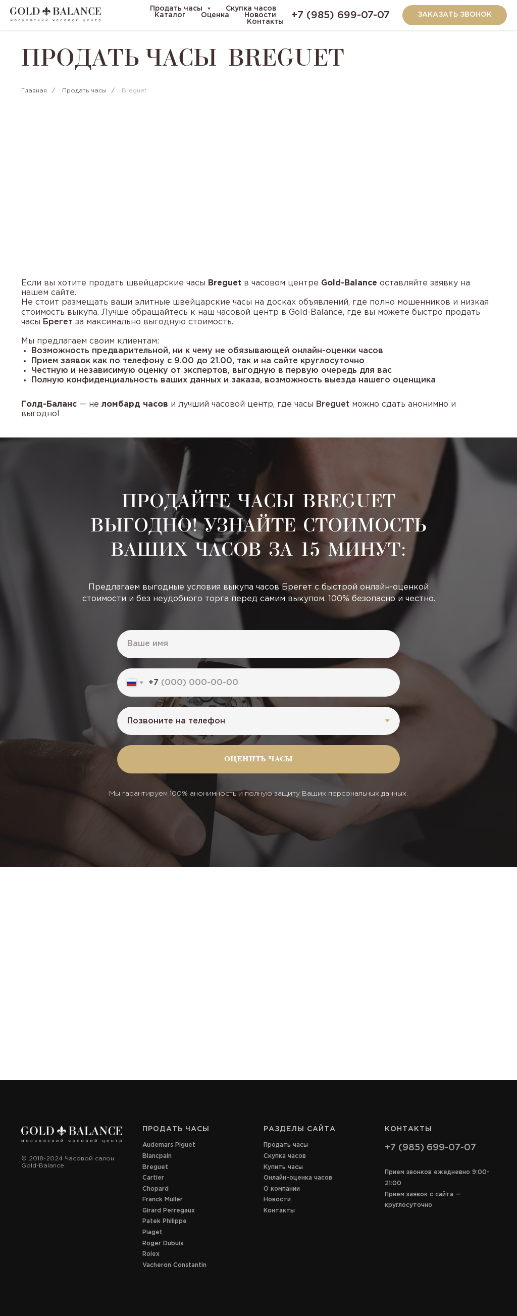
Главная (34, 90)
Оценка (215, 15)
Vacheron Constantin (174, 1265)
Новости (260, 15)
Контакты (265, 22)
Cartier (153, 1178)
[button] (454, 15)
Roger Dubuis (162, 1243)
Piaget (152, 1232)
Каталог (170, 15)
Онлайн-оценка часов (298, 1178)
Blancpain (157, 1156)
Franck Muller (162, 1199)
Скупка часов (251, 9)
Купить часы (283, 1167)
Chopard (155, 1189)
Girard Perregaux (168, 1210)
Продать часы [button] (177, 9)
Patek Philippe (164, 1221)
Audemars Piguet (168, 1145)
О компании (282, 1189)
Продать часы (84, 90)
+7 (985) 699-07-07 (340, 15)
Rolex (151, 1254)
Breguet (155, 1167)
